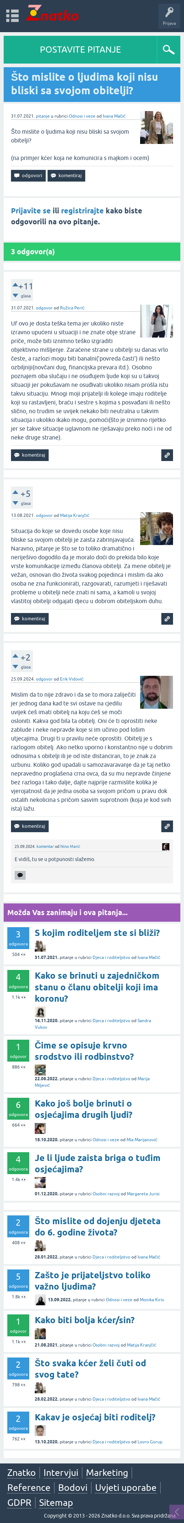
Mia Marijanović (142, 1139)
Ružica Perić (72, 308)
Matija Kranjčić (74, 515)
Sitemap (56, 1502)
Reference (28, 1487)
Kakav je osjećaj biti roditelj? (95, 1417)
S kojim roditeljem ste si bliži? (97, 933)
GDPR (19, 1502)
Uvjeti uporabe (126, 1487)
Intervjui (61, 1472)
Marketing (107, 1472)
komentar (45, 846)
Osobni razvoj (106, 1193)
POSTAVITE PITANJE (80, 49)
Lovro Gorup (150, 1441)
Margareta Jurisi (143, 1193)
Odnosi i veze (82, 116)
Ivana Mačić (114, 116)
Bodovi (72, 1487)
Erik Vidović (71, 679)
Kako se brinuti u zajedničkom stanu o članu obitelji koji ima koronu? (97, 987)
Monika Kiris (152, 1299)
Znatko (21, 1472)
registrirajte (82, 210)
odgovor (44, 308)
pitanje (43, 116)
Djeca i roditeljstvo (111, 957)
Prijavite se (31, 210)
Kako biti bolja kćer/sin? (85, 1320)
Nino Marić (70, 846)
